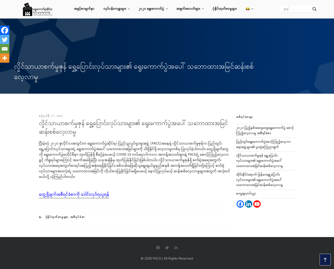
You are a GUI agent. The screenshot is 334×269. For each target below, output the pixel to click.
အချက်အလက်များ (190, 9)
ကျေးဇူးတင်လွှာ (246, 194)
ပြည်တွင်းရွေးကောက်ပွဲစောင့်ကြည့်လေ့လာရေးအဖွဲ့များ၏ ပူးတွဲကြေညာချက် (263, 144)
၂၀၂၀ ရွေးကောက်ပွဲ (153, 9)
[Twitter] (4, 39)
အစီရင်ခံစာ (78, 217)
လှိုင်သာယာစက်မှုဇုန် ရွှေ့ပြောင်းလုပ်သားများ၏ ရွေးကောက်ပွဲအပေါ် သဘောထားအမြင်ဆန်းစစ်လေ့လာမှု (259, 161)
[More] (4, 58)
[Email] (4, 48)
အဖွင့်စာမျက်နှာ (84, 9)
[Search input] (297, 9)
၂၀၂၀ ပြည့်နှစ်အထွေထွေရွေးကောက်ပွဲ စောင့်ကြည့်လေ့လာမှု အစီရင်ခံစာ (265, 130)
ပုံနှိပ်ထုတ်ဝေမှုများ (224, 9)
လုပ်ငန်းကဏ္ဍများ (117, 9)
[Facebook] (4, 30)
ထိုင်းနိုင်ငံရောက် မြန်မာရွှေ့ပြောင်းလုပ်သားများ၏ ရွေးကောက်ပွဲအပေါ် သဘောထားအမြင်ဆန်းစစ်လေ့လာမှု (259, 180)
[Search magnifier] (314, 9)
